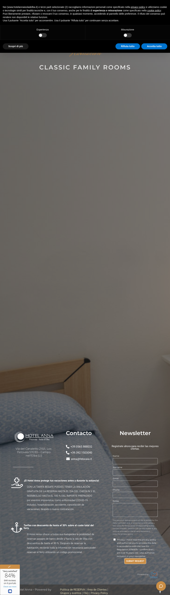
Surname (117, 467)
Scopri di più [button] (15, 46)
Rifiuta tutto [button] (128, 46)
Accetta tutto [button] (154, 46)
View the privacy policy (123, 534)
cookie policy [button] (154, 10)
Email (116, 478)
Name (116, 456)
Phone (116, 490)
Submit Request (135, 561)
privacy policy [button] (138, 7)
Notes (116, 501)
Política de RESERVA (72, 590)
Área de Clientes (97, 590)
